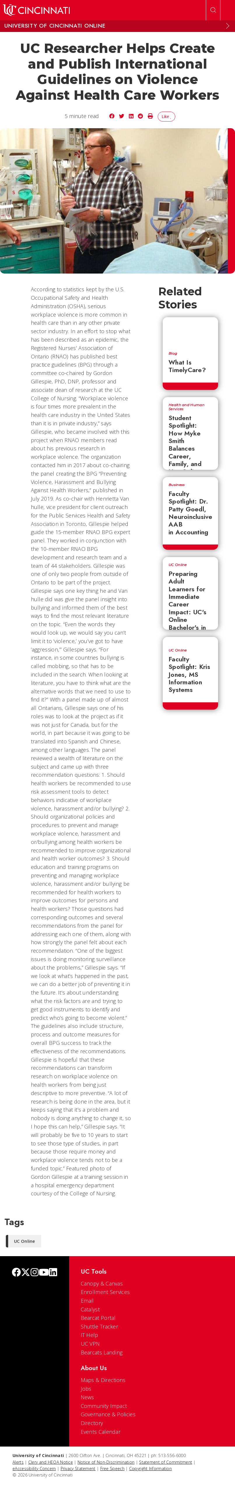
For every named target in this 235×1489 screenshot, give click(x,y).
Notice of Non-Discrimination (106, 1462)
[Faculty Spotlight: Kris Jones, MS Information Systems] (190, 639)
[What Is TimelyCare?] (190, 331)
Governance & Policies (108, 1414)
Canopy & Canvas (102, 1283)
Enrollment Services (105, 1291)
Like (167, 116)
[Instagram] (35, 1273)
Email (87, 1300)
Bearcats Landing (102, 1352)
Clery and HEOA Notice (50, 1462)
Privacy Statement (78, 1468)
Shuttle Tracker (99, 1326)
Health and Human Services (186, 407)
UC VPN (90, 1343)
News (87, 1397)
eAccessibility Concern (34, 1468)
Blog (173, 353)
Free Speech (112, 1468)
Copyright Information (150, 1468)
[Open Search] (213, 10)
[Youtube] (44, 1273)
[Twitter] (25, 1273)
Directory (92, 1423)
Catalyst (90, 1309)
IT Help (89, 1334)
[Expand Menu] (228, 25)
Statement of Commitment (165, 1462)
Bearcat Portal (98, 1317)
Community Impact (104, 1405)
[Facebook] (16, 1273)
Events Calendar (101, 1431)
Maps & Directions (103, 1379)
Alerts (18, 1462)
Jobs (86, 1388)
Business (177, 485)
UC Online (178, 565)
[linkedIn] (53, 1273)
